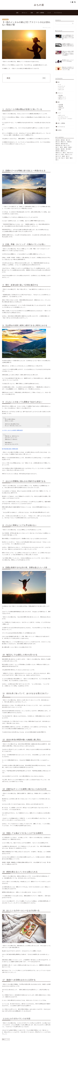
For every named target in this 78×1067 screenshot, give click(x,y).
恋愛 (17, 12)
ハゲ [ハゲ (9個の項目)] (57, 159)
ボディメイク (62, 115)
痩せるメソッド (62, 98)
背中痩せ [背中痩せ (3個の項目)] (58, 150)
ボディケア (61, 89)
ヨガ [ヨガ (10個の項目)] (63, 154)
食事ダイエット (62, 97)
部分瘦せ (61, 95)
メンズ (49, 12)
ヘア (60, 84)
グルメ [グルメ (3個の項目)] (68, 156)
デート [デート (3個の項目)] (58, 147)
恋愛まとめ (61, 107)
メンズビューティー (63, 117)
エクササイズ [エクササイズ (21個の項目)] (71, 152)
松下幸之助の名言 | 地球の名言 (10, 448)
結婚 (60, 109)
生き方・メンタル (6, 1039)
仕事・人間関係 (40, 12)
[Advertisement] (26, 94)
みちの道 (39, 4)
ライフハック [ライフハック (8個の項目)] (59, 156)
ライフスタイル (58, 12)
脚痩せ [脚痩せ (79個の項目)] (66, 147)
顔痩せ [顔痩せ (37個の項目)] (71, 147)
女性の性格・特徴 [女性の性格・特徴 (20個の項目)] (59, 145)
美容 (32, 12)
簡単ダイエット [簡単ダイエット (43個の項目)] (59, 152)
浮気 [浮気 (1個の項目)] (62, 147)
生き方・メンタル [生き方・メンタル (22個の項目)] (69, 154)
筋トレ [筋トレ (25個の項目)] (65, 152)
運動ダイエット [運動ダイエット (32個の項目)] (64, 150)
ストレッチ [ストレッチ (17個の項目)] (58, 154)
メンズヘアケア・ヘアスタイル (65, 119)
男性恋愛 (61, 106)
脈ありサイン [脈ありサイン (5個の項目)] (64, 141)
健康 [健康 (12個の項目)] (64, 156)
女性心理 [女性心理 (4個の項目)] (58, 143)
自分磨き (59, 130)
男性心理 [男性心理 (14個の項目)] (70, 141)
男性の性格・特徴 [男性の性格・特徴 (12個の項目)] (64, 143)
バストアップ (62, 86)
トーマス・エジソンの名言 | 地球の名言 (12, 430)
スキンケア (61, 87)
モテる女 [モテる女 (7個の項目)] (58, 141)
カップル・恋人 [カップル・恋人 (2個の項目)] (67, 145)
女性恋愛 (61, 104)
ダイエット (24, 12)
